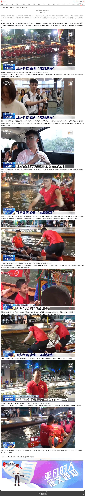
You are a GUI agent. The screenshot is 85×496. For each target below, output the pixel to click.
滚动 (7, 4)
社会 (12, 4)
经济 (17, 4)
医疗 (64, 4)
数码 (49, 4)
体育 (34, 4)
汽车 (73, 4)
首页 (2, 4)
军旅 (29, 4)
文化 (44, 4)
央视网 (44, 12)
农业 (59, 4)
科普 (39, 4)
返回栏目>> (42, 459)
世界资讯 (22, 4)
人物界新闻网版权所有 (43, 494)
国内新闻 (80, 4)
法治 (54, 4)
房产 (68, 4)
